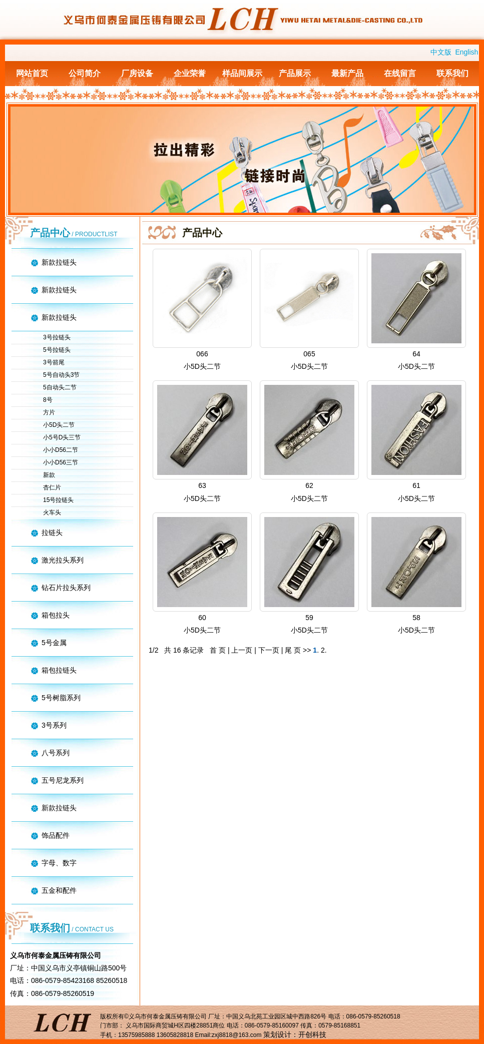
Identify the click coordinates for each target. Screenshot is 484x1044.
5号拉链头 (57, 349)
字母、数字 (59, 863)
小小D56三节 (60, 462)
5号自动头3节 (61, 374)
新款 (49, 474)
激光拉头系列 (63, 560)
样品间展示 (242, 73)
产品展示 (295, 73)
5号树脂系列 (61, 698)
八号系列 (56, 753)
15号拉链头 (58, 499)
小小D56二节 (60, 449)
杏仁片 (52, 487)
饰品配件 (56, 835)
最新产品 (347, 73)
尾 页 (294, 650)
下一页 (268, 650)
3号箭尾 (54, 362)
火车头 (52, 512)
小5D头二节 (59, 424)
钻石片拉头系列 (66, 588)
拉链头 (52, 533)
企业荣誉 (190, 73)
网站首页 (32, 73)
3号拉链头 (57, 337)
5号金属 (54, 643)
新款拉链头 (59, 262)
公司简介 (85, 73)
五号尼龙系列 (63, 780)
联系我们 (452, 73)
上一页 (241, 650)
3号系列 (54, 725)
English (466, 52)
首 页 (219, 650)
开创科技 (312, 1034)
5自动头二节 (60, 387)
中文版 (440, 52)
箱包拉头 (56, 615)
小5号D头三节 (62, 437)
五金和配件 (59, 890)
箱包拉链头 (59, 670)
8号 (48, 399)
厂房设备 (137, 73)
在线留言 (400, 73)
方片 (49, 412)
